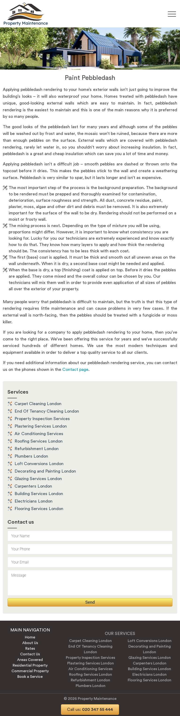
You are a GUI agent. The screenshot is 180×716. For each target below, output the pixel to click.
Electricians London (33, 501)
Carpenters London (33, 486)
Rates (30, 648)
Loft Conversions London (39, 464)
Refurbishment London (37, 449)
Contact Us (30, 654)
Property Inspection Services (42, 419)
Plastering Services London (41, 426)
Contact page (75, 369)
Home (30, 637)
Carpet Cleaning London (38, 404)
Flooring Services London (39, 509)
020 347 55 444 (90, 709)
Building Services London (39, 494)
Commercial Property (30, 671)
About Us (30, 643)
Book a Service (30, 677)
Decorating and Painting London (45, 471)
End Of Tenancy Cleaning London (47, 411)
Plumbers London (31, 456)
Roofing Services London (39, 441)
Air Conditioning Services (39, 434)
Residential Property (30, 665)
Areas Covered (30, 660)
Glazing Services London (38, 479)
